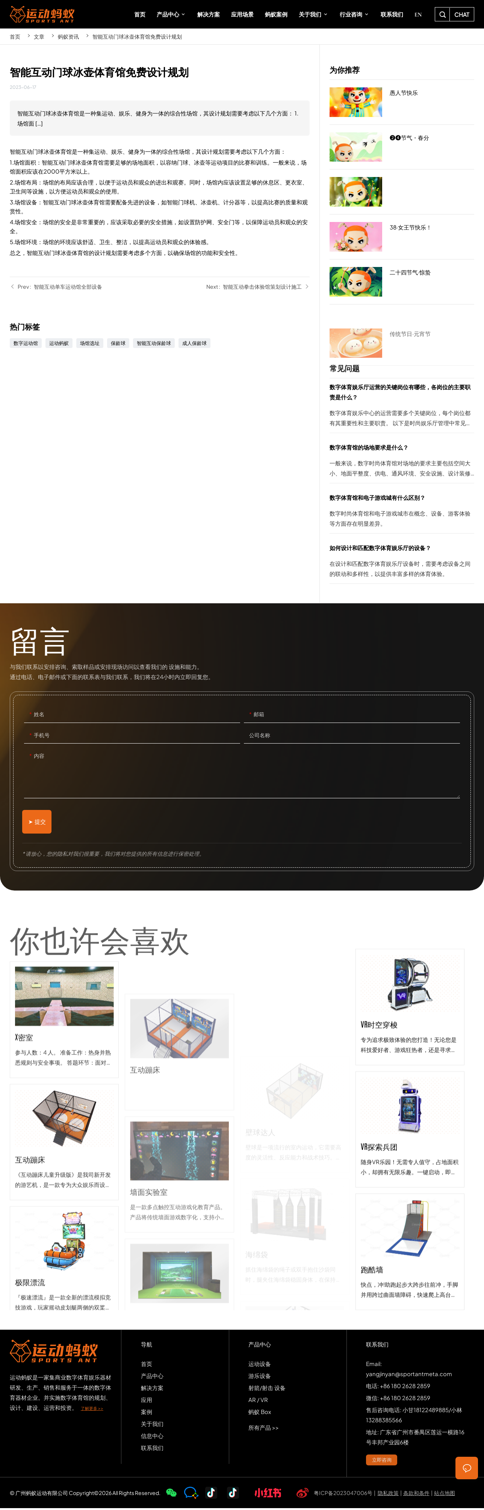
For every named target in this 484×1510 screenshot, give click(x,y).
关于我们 (152, 1425)
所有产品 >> (263, 1428)
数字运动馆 (26, 343)
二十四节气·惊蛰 (402, 281)
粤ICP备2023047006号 (343, 1494)
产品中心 (152, 1377)
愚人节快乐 (402, 102)
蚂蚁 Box (259, 1413)
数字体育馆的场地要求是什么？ (402, 462)
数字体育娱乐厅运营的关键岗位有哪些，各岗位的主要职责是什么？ (402, 407)
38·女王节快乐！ (402, 238)
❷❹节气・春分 (402, 148)
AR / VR (258, 1401)
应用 (146, 1401)
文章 (39, 36)
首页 (15, 36)
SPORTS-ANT (42, 14)
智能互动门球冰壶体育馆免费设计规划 (137, 36)
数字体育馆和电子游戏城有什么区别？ (402, 512)
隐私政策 (388, 1494)
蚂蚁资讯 (68, 36)
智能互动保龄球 (154, 343)
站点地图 (444, 1494)
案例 (146, 1413)
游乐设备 (259, 1377)
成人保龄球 (194, 343)
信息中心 (152, 1437)
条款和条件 (416, 1494)
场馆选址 (89, 343)
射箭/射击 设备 (267, 1389)
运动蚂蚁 (59, 343)
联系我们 (152, 1449)
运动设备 (259, 1365)
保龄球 (118, 343)
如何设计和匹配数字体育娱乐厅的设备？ (402, 563)
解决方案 (152, 1389)
